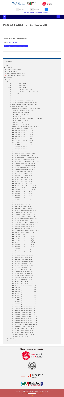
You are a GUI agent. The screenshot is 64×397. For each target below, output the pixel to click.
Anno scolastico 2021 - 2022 (18, 84)
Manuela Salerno (13, 42)
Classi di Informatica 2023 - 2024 (21, 96)
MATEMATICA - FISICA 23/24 (21, 124)
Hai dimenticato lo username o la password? (36, 12)
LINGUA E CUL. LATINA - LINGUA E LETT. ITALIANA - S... (29, 118)
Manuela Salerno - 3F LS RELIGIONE (16, 38)
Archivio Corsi (12, 339)
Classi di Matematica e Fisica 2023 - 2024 (23, 100)
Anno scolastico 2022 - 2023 (18, 86)
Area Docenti (12, 341)
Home (6, 65)
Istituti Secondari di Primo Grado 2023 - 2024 (24, 104)
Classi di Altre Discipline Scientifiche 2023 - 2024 (25, 92)
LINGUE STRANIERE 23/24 (20, 120)
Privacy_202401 (32, 393)
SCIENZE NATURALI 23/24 (20, 336)
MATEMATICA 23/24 (18, 122)
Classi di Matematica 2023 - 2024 (21, 98)
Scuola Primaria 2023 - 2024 (20, 106)
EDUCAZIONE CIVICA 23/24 (21, 112)
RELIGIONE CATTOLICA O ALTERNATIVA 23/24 (26, 126)
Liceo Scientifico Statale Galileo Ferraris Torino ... (26, 108)
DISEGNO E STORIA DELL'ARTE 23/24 (23, 110)
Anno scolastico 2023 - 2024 (18, 88)
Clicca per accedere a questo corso (15, 46)
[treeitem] (32, 203)
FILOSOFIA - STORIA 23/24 (21, 114)
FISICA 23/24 (17, 116)
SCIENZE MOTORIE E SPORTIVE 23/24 (23, 334)
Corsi (8, 80)
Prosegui (32, 395)
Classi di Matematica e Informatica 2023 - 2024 (25, 102)
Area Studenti (12, 82)
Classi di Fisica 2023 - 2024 (19, 94)
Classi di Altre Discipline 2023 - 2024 (22, 90)
